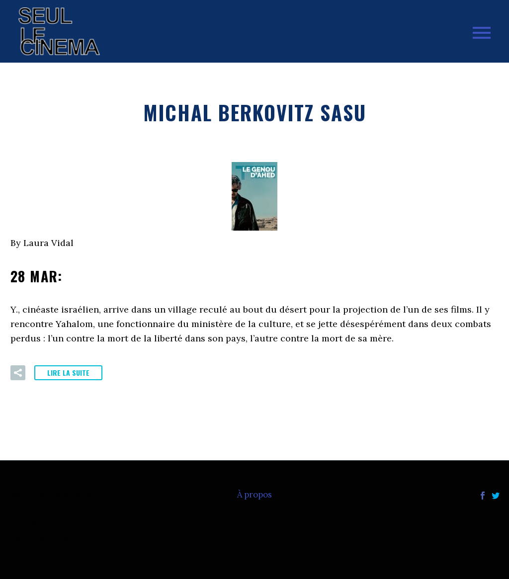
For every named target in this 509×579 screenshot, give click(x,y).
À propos (254, 495)
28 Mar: (92, 276)
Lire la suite (68, 372)
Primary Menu (482, 33)
